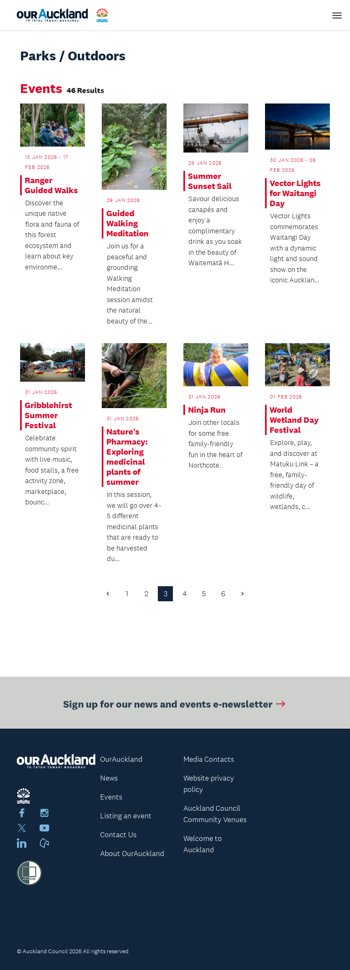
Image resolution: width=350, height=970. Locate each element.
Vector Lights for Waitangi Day (295, 193)
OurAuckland (121, 759)
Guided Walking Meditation (127, 223)
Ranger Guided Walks (51, 185)
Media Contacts (208, 759)
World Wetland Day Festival (294, 420)
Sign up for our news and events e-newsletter (175, 704)
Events (111, 797)
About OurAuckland (132, 853)
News (109, 778)
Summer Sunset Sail (210, 181)
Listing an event (126, 815)
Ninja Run (207, 410)
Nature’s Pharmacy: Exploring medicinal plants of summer (127, 457)
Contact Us (118, 834)
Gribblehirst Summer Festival (48, 415)
